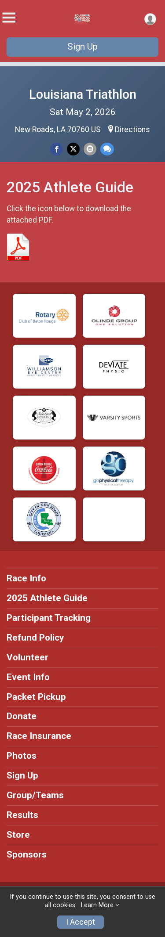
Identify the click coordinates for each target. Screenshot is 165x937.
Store (18, 834)
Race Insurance (39, 736)
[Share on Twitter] (73, 149)
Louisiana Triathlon (82, 94)
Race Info (26, 578)
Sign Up (82, 46)
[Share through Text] (107, 149)
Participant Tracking (49, 618)
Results (22, 815)
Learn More (97, 905)
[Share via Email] (90, 149)
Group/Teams (35, 795)
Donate (22, 716)
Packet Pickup (36, 697)
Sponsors (27, 854)
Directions (132, 129)
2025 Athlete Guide (47, 598)
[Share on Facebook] (56, 149)
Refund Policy (35, 637)
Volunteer (27, 657)
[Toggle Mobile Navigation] (9, 18)
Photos (22, 755)
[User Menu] (150, 19)
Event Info (28, 677)
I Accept (80, 922)
